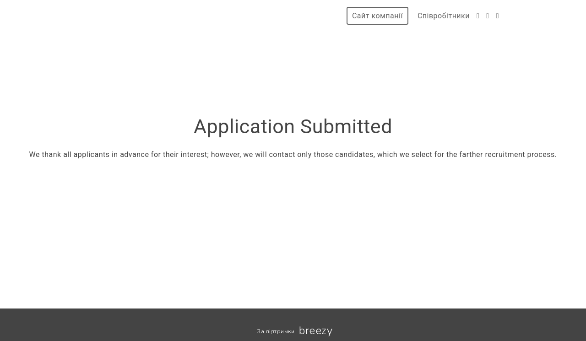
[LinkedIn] (497, 15)
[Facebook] (478, 15)
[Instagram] (487, 15)
